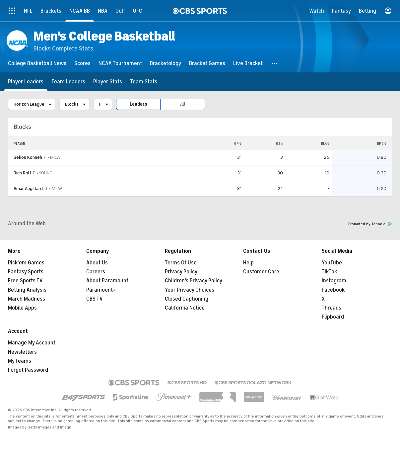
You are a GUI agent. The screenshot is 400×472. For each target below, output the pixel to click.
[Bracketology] (165, 63)
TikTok (329, 271)
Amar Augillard (28, 188)
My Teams (19, 361)
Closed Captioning (186, 299)
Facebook (333, 290)
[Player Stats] (107, 81)
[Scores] (82, 63)
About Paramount (107, 280)
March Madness (26, 299)
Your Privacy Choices (189, 290)
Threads (331, 308)
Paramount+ (101, 290)
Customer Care (261, 271)
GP (237, 143)
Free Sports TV (25, 280)
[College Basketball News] (37, 63)
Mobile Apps (22, 308)
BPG (381, 143)
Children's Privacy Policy (193, 280)
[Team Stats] (143, 81)
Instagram (334, 280)
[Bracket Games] (207, 63)
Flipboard (333, 317)
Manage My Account (31, 342)
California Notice (185, 308)
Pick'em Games (26, 262)
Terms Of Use (181, 262)
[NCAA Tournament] (120, 63)
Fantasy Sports (25, 271)
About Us (97, 262)
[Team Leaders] (68, 81)
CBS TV (94, 299)
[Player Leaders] (25, 81)
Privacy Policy (181, 271)
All (182, 104)
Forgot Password (28, 370)
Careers (95, 271)
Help (248, 262)
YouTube (332, 262)
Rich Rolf (22, 173)
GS (279, 143)
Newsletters (22, 352)
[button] (275, 63)
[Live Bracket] (248, 63)
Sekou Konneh (28, 157)
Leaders (138, 104)
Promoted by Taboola (370, 224)
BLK (325, 143)
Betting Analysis (27, 290)
